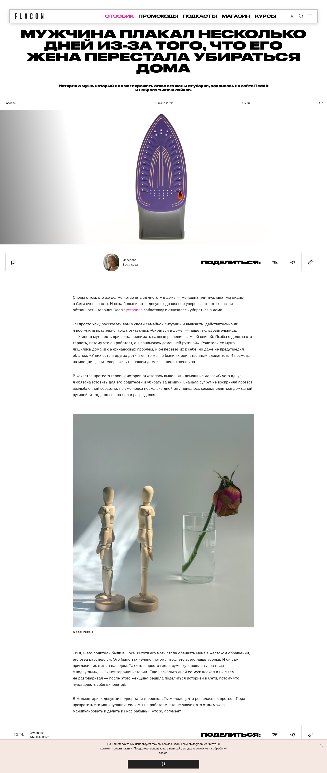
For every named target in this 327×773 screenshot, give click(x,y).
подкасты (200, 16)
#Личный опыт (39, 736)
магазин (236, 16)
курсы (265, 16)
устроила (135, 310)
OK (163, 764)
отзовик (119, 16)
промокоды (158, 16)
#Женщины (37, 732)
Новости (10, 103)
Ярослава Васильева (130, 262)
